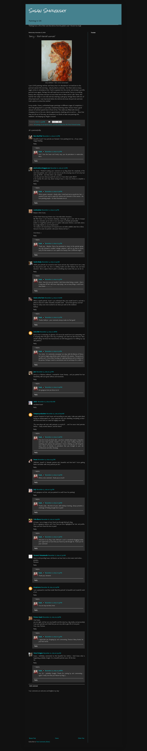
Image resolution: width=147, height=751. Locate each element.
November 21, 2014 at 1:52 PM (53, 317)
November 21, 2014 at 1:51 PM (53, 351)
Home (57, 738)
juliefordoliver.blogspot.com (41, 168)
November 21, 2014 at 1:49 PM (53, 387)
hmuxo (35, 459)
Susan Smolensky (47, 10)
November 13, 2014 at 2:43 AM (51, 262)
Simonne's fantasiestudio (40, 555)
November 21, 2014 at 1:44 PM (53, 475)
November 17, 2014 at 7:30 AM (57, 555)
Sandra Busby (37, 262)
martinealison (37, 210)
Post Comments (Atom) (43, 742)
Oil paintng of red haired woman (43, 124)
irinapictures (37, 587)
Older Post (81, 738)
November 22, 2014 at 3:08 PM (54, 671)
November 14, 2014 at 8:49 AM (55, 414)
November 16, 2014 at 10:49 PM (51, 519)
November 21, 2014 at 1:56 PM (53, 191)
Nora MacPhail (37, 136)
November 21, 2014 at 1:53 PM (53, 279)
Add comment (33, 686)
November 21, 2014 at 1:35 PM (53, 573)
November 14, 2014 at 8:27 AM (46, 402)
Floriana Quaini (37, 617)
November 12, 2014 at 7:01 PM (51, 136)
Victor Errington (38, 653)
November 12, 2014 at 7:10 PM (59, 168)
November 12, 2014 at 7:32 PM (50, 210)
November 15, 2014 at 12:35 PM (45, 489)
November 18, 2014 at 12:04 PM (50, 587)
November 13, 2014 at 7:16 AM (53, 298)
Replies (38, 148)
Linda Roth (36, 332)
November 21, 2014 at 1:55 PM (53, 243)
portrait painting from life (60, 124)
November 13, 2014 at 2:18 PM (48, 332)
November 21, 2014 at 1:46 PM (53, 437)
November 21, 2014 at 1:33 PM (53, 637)
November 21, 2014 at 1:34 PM (53, 603)
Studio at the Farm (38, 298)
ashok (35, 402)
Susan (40, 151)
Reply (35, 144)
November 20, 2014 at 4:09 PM (52, 617)
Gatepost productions (39, 414)
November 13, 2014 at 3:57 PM (45, 372)
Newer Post (32, 738)
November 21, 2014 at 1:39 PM (53, 503)
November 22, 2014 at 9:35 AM (52, 653)
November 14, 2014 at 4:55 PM (46, 459)
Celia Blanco (37, 519)
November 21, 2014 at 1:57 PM (53, 151)
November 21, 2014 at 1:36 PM (53, 537)
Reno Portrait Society (74, 124)
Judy (34, 489)
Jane (34, 372)
